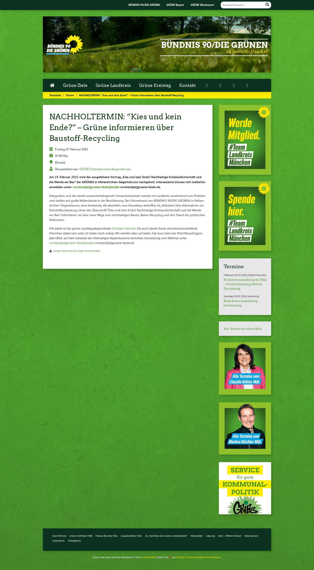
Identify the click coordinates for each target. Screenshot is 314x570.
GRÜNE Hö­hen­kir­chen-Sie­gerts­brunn (105, 169)
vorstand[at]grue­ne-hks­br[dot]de (96, 187)
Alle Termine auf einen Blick (243, 329)
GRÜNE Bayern (175, 5)
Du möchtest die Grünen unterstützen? (166, 536)
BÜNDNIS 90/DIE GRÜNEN (144, 5)
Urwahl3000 (148, 557)
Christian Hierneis (124, 228)
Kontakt (187, 85)
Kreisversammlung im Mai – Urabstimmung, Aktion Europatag (245, 284)
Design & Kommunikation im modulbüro (198, 557)
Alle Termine (59, 536)
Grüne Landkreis (113, 85)
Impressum (58, 540)
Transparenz (74, 540)
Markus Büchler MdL (107, 536)
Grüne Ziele (75, 85)
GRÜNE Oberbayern (202, 5)
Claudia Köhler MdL (131, 536)
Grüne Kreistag (155, 85)
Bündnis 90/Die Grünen (214, 45)
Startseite (55, 95)
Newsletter (197, 536)
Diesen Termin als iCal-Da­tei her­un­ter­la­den (76, 251)
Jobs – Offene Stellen (230, 536)
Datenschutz (251, 536)
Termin (70, 95)
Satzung (210, 536)
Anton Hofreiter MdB (81, 536)
